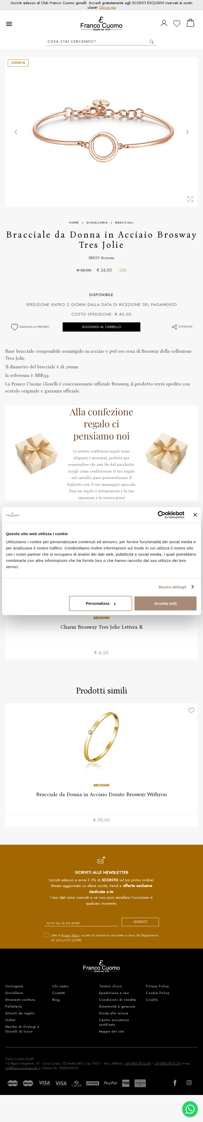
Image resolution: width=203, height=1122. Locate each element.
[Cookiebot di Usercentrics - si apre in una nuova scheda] (161, 515)
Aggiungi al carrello (101, 326)
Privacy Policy (70, 935)
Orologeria (14, 986)
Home (74, 223)
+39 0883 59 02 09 (137, 1063)
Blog (56, 1000)
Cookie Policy (158, 993)
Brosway (107, 258)
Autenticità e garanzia (117, 1007)
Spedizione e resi (114, 993)
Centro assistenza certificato (114, 1022)
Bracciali (124, 223)
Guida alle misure (113, 1013)
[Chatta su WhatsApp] (190, 1109)
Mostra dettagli (172, 587)
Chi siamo (60, 986)
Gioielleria (97, 223)
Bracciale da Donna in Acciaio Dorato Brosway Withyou (101, 794)
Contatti (58, 993)
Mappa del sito (111, 1031)
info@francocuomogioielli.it (22, 1068)
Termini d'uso (110, 986)
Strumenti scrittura (20, 1000)
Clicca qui (107, 7)
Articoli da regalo (20, 1013)
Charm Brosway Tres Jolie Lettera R (101, 627)
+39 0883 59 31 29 (167, 1063)
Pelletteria (13, 1007)
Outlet (10, 1020)
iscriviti (138, 922)
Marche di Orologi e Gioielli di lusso (22, 1029)
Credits (152, 1000)
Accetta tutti (165, 603)
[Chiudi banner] (195, 514)
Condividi (181, 326)
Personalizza (101, 603)
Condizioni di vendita (117, 1000)
